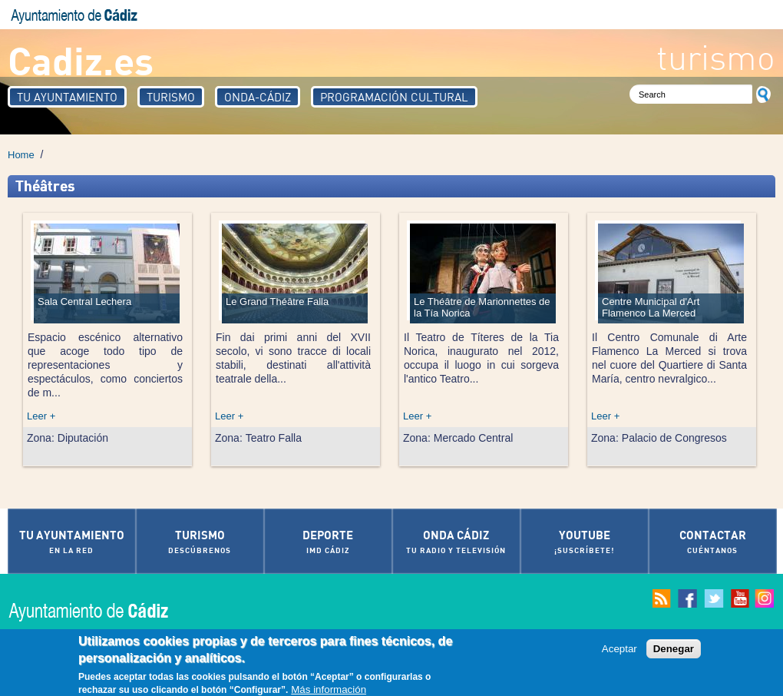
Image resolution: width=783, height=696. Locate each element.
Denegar (673, 653)
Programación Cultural (394, 97)
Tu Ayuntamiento (67, 97)
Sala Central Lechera (84, 301)
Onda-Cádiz (257, 97)
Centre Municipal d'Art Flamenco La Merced (650, 307)
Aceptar (619, 653)
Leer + (41, 416)
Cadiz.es (81, 59)
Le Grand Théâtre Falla (277, 301)
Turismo (171, 97)
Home (21, 155)
